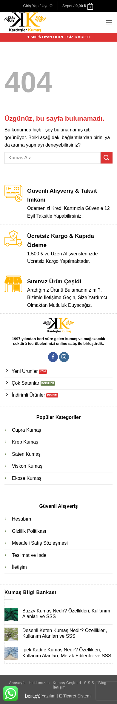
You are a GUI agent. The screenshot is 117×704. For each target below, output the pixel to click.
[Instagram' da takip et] (64, 357)
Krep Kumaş (25, 441)
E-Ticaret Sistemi (75, 696)
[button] (38, 5)
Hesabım (21, 518)
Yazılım (48, 696)
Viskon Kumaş (27, 466)
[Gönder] (107, 158)
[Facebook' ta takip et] (53, 357)
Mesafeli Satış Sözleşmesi (40, 543)
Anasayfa (17, 683)
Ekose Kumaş (26, 478)
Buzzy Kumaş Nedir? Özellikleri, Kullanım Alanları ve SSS (66, 613)
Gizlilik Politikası (29, 531)
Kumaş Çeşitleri (67, 683)
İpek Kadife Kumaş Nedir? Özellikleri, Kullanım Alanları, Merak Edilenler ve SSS (66, 652)
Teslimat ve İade (29, 555)
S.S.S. (89, 683)
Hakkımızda (39, 683)
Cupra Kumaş (26, 430)
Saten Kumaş (26, 454)
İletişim (19, 567)
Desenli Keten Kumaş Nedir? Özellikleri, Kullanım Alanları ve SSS (64, 633)
